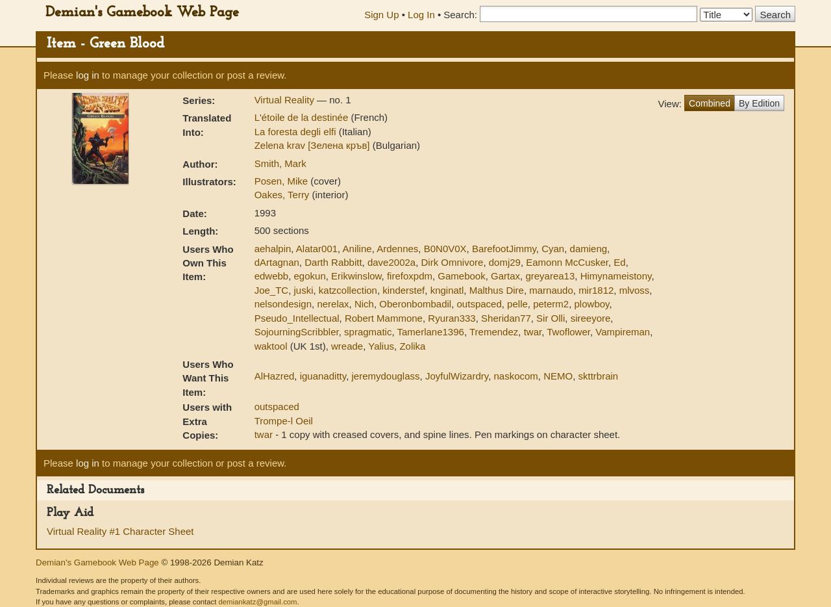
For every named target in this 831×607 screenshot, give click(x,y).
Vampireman (622, 331)
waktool (271, 346)
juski (304, 290)
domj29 (505, 262)
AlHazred (274, 375)
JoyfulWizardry (456, 375)
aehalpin (272, 248)
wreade (347, 346)
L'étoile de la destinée (302, 117)
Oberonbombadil (415, 303)
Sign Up (381, 14)
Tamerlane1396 (430, 331)
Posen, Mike (282, 181)
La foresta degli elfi (296, 131)
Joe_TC (271, 290)
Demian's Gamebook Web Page (142, 12)
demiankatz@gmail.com (257, 602)
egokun (310, 275)
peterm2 (551, 303)
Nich (364, 303)
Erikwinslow (356, 275)
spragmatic (367, 331)
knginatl (447, 290)
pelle (517, 303)
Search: (460, 14)
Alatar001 (317, 248)
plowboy (592, 303)
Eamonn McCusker (567, 262)
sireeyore (591, 318)
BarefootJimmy (504, 248)
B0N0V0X (445, 248)
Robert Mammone (384, 318)
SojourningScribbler (296, 331)
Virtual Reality (285, 99)
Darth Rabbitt (333, 262)
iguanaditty (323, 375)
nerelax (333, 303)
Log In (421, 14)
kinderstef (403, 290)
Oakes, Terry (283, 194)
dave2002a (391, 262)
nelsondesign (283, 303)
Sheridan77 (506, 318)
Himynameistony (616, 275)
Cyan (552, 248)
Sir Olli (550, 318)
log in (87, 75)
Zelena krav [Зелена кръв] (313, 145)
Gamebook (461, 275)
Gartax (505, 275)
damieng (589, 248)
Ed (619, 262)
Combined (709, 103)
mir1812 (596, 290)
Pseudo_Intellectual (297, 318)
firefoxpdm (409, 275)
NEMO (558, 375)
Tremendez (493, 331)
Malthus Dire (496, 290)
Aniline (357, 248)
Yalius (381, 346)
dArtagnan (276, 262)
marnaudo (551, 290)
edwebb (271, 275)
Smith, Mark (280, 163)
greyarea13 (550, 275)
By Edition (759, 103)
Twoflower (568, 331)
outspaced (479, 303)
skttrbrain (598, 375)
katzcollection (348, 290)
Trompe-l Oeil (283, 420)
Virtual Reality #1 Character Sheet (120, 531)
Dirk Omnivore (452, 262)
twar (533, 331)
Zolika (412, 346)
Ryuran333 (451, 318)
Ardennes (397, 248)
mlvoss (634, 290)
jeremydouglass (385, 375)
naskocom (515, 375)
